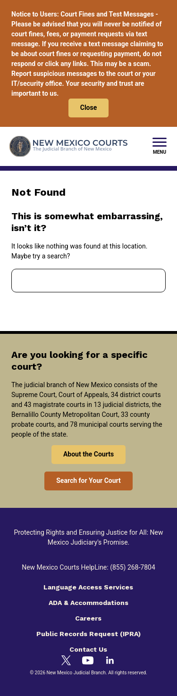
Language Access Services (88, 587)
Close (88, 107)
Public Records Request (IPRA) (88, 634)
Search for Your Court (88, 480)
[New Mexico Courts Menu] (160, 146)
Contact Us (88, 649)
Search (150, 280)
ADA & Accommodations (88, 602)
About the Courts (88, 454)
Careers (88, 618)
